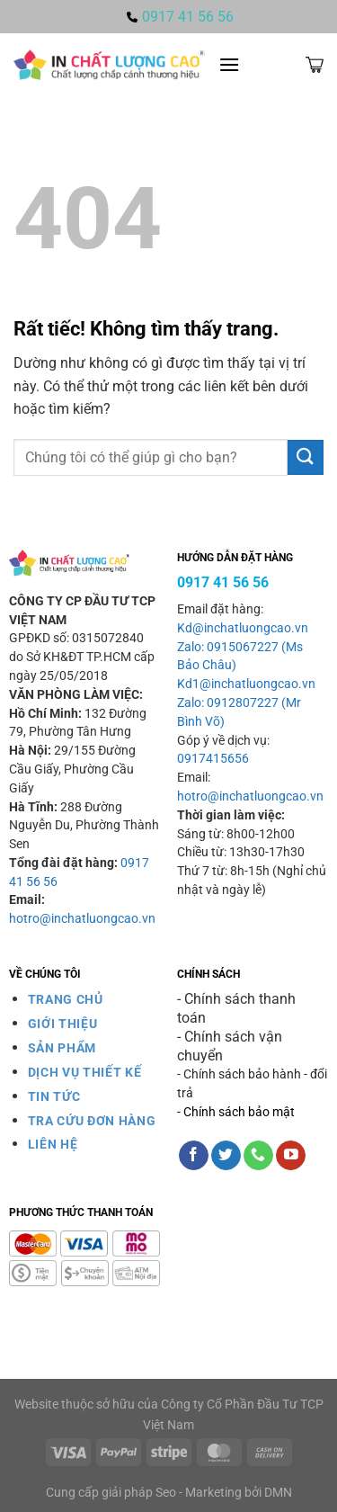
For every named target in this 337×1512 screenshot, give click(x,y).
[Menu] (229, 64)
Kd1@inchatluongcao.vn (246, 684)
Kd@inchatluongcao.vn (242, 628)
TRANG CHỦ (65, 999)
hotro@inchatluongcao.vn (82, 918)
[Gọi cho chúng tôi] (258, 1156)
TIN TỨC (54, 1096)
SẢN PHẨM (62, 1048)
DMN (278, 1492)
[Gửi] (306, 457)
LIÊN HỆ (53, 1144)
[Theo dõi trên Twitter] (226, 1156)
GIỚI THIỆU (63, 1023)
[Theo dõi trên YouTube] (291, 1156)
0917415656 (213, 758)
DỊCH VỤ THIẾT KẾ (85, 1072)
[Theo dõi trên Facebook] (193, 1156)
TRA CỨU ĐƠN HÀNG (92, 1121)
